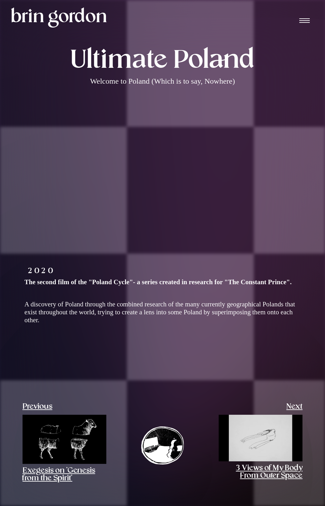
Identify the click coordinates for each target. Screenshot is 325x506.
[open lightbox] (88, 356)
